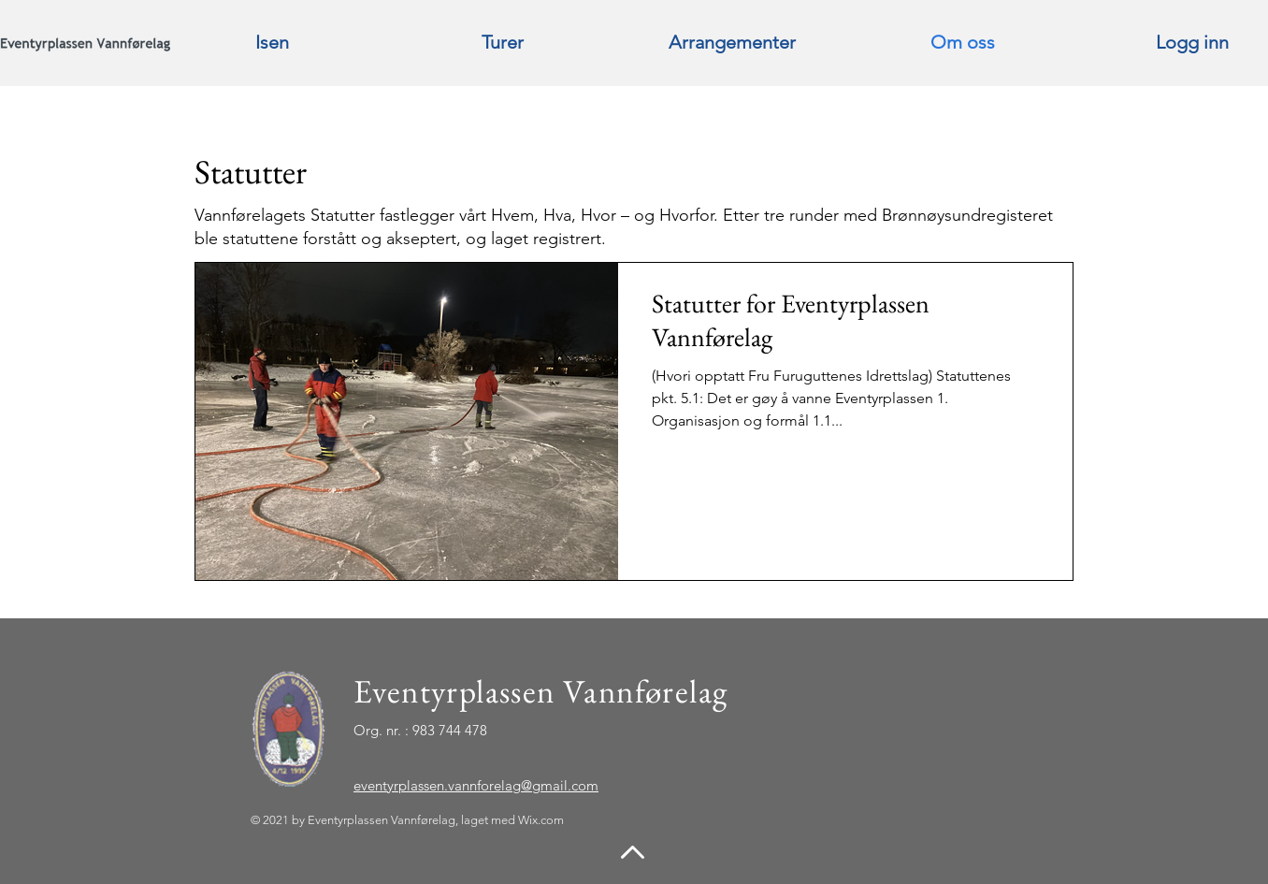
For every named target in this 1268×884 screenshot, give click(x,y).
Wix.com (541, 820)
